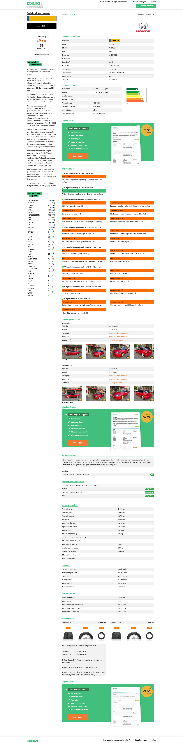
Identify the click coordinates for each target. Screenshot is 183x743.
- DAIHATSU (40, 273)
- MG (40, 283)
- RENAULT (41, 205)
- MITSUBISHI (40, 249)
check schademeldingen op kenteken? (113, 2)
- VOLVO (41, 222)
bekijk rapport (78, 156)
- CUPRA (40, 278)
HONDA (111, 44)
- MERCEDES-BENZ (41, 215)
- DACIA (40, 254)
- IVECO (40, 293)
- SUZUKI (40, 242)
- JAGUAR (40, 286)
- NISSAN (40, 239)
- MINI (40, 247)
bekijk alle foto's (117, 340)
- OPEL (41, 210)
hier (48, 186)
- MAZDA (40, 244)
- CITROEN (41, 227)
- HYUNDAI (40, 232)
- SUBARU (40, 288)
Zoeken (41, 26)
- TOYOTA (41, 212)
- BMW (41, 217)
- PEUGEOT (41, 203)
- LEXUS (40, 276)
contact (153, 2)
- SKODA (40, 237)
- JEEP (40, 271)
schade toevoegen (139, 2)
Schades (35, 4)
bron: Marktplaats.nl (68, 360)
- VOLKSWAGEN (41, 200)
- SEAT (40, 234)
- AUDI (41, 220)
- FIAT (40, 229)
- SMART (40, 290)
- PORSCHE (40, 264)
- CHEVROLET (40, 261)
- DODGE (40, 295)
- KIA (41, 225)
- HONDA (40, 256)
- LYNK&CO (40, 266)
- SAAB (40, 281)
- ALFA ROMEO (40, 269)
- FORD (41, 207)
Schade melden (146, 6)
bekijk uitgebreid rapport (118, 333)
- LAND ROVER (40, 259)
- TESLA (40, 251)
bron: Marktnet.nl (67, 402)
